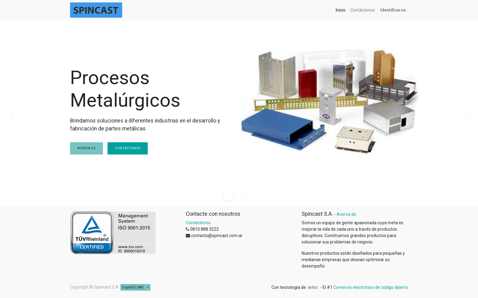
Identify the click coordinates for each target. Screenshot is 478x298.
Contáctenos (127, 148)
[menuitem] (340, 10)
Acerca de (86, 148)
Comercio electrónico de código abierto (370, 287)
